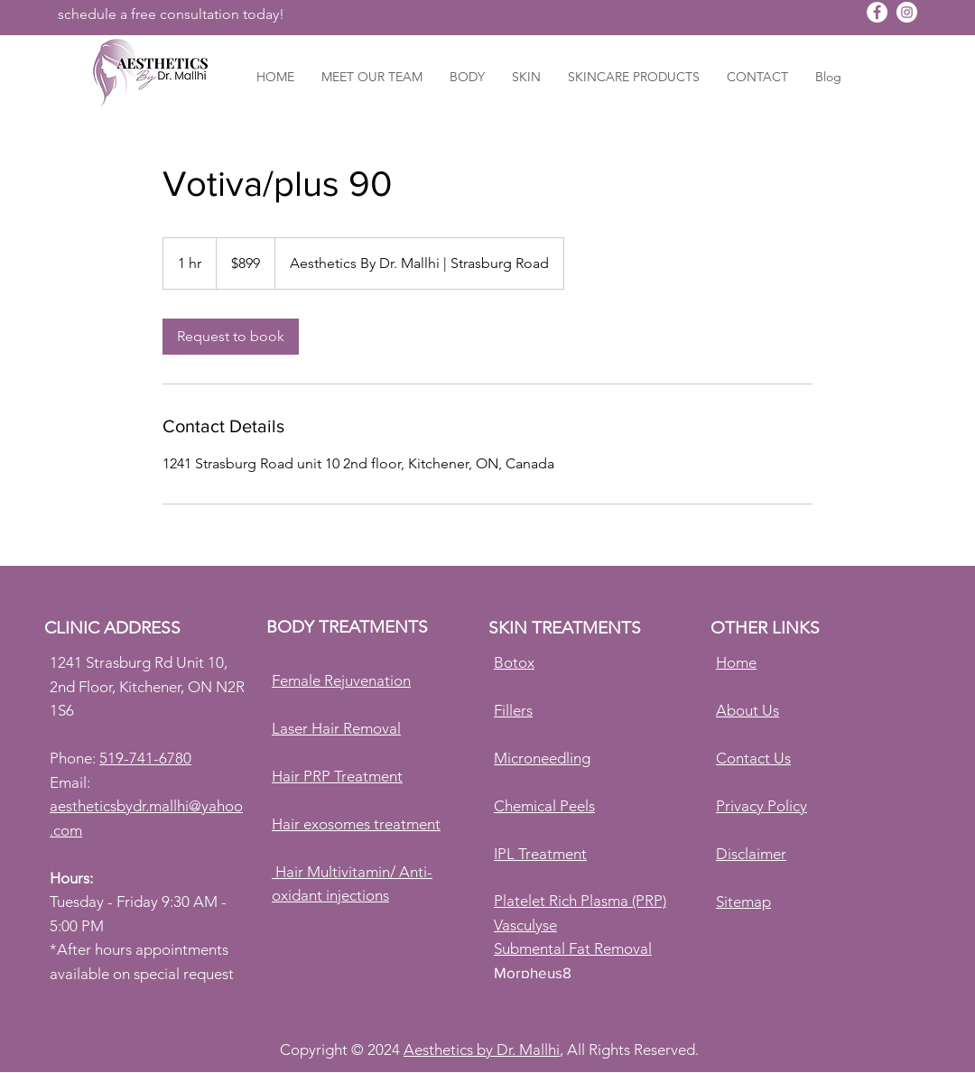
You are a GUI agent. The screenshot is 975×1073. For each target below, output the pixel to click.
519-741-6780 (145, 758)
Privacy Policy (761, 806)
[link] (230, 337)
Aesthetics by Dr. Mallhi (482, 1050)
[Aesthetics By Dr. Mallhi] (877, 12)
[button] (467, 76)
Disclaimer (751, 854)
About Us (747, 710)
